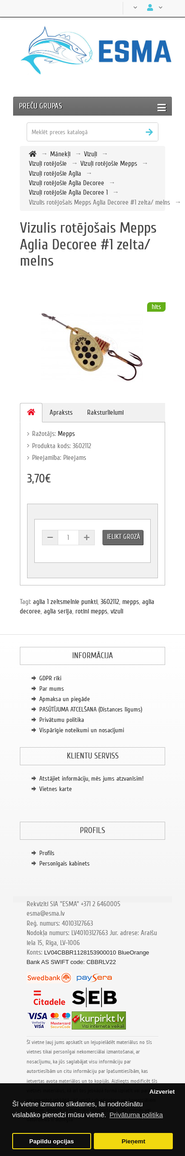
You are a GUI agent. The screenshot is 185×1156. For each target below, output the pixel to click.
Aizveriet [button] (162, 1091)
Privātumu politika (61, 720)
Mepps (66, 434)
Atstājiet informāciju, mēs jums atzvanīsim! (91, 778)
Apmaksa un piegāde (64, 699)
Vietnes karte (55, 789)
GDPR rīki (50, 678)
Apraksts (61, 412)
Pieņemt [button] (133, 1141)
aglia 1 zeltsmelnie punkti (65, 602)
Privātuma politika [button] (136, 1115)
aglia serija (58, 611)
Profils (47, 853)
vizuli (117, 611)
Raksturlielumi (105, 412)
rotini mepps (91, 611)
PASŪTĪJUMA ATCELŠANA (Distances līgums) (90, 709)
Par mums (51, 689)
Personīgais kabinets (64, 863)
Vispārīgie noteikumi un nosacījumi (81, 730)
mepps (130, 602)
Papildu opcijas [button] (51, 1141)
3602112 (110, 602)
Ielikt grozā (123, 537)
